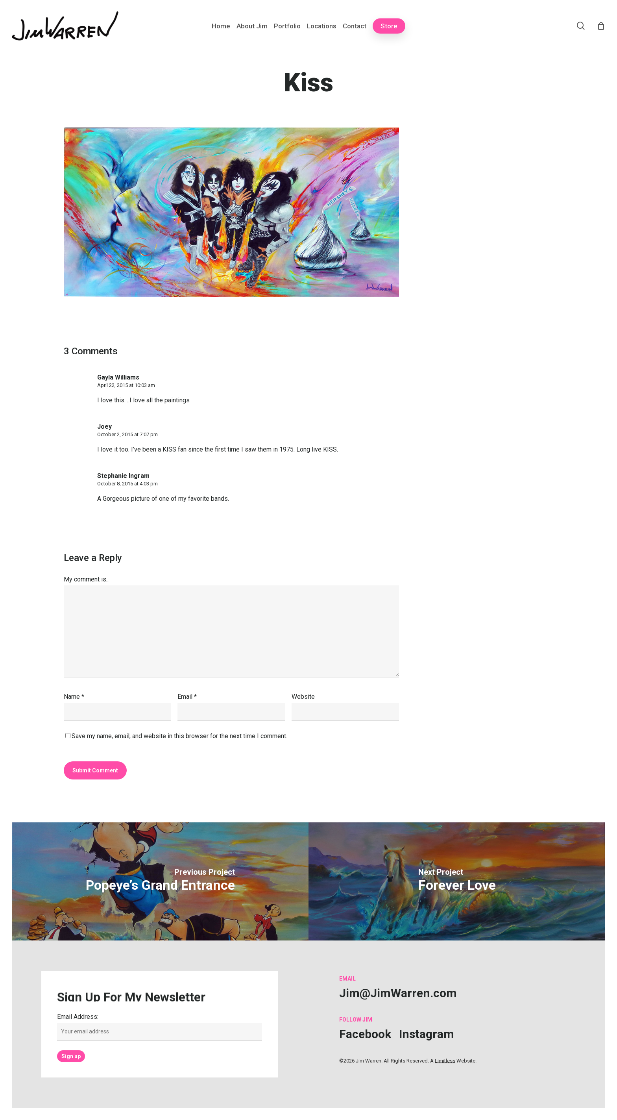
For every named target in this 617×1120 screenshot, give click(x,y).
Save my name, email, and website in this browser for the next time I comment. (179, 736)
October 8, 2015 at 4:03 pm (127, 484)
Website (303, 696)
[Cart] (601, 26)
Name (74, 696)
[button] (398, 993)
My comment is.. (86, 579)
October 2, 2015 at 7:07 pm (127, 434)
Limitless (445, 1061)
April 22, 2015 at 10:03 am (126, 385)
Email (187, 696)
